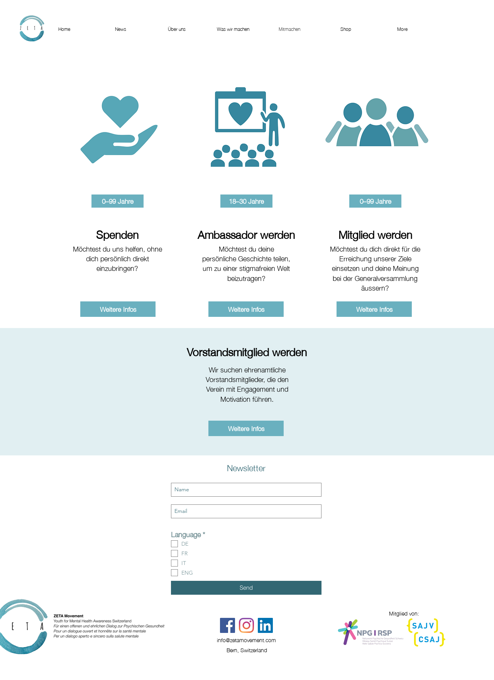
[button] (117, 201)
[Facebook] (227, 625)
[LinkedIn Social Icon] (265, 625)
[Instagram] (246, 625)
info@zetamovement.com (246, 639)
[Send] (246, 588)
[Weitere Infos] (118, 309)
